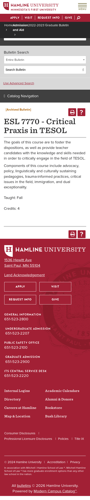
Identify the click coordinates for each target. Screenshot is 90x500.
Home (8, 25)
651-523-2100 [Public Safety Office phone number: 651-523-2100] (15, 347)
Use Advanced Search (18, 83)
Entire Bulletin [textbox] (15, 60)
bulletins (24, 485)
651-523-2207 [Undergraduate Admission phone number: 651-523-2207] (17, 333)
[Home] (31, 7)
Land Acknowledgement (24, 275)
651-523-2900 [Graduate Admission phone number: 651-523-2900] (17, 361)
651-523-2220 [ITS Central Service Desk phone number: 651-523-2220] (16, 375)
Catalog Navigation (23, 96)
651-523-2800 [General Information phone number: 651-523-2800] (16, 319)
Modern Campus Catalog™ (55, 491)
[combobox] (45, 60)
